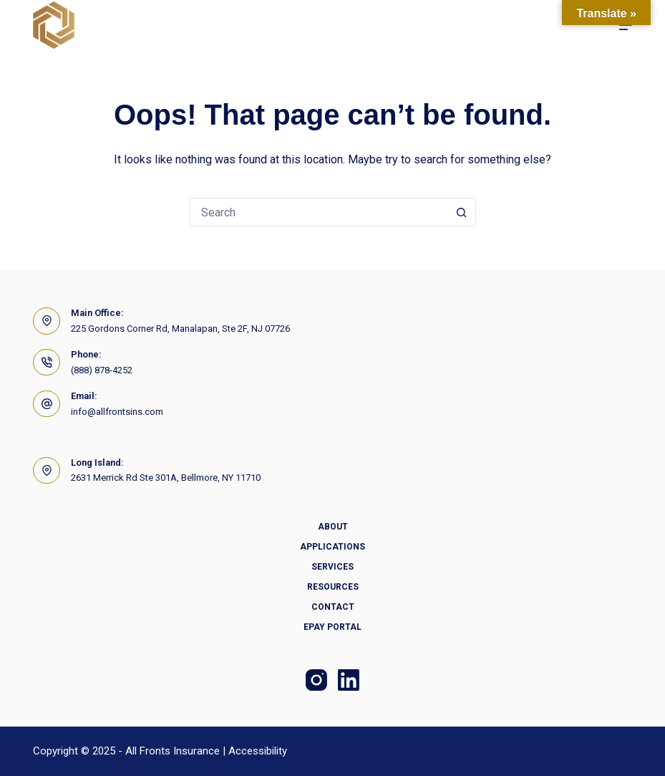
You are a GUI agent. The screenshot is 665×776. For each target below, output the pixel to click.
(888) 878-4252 (101, 370)
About (333, 527)
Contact (332, 607)
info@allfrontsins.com (117, 411)
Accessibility (257, 750)
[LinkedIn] (348, 680)
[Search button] (461, 212)
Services (332, 567)
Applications (332, 547)
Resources (333, 587)
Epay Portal (332, 627)
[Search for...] (318, 212)
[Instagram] (316, 680)
